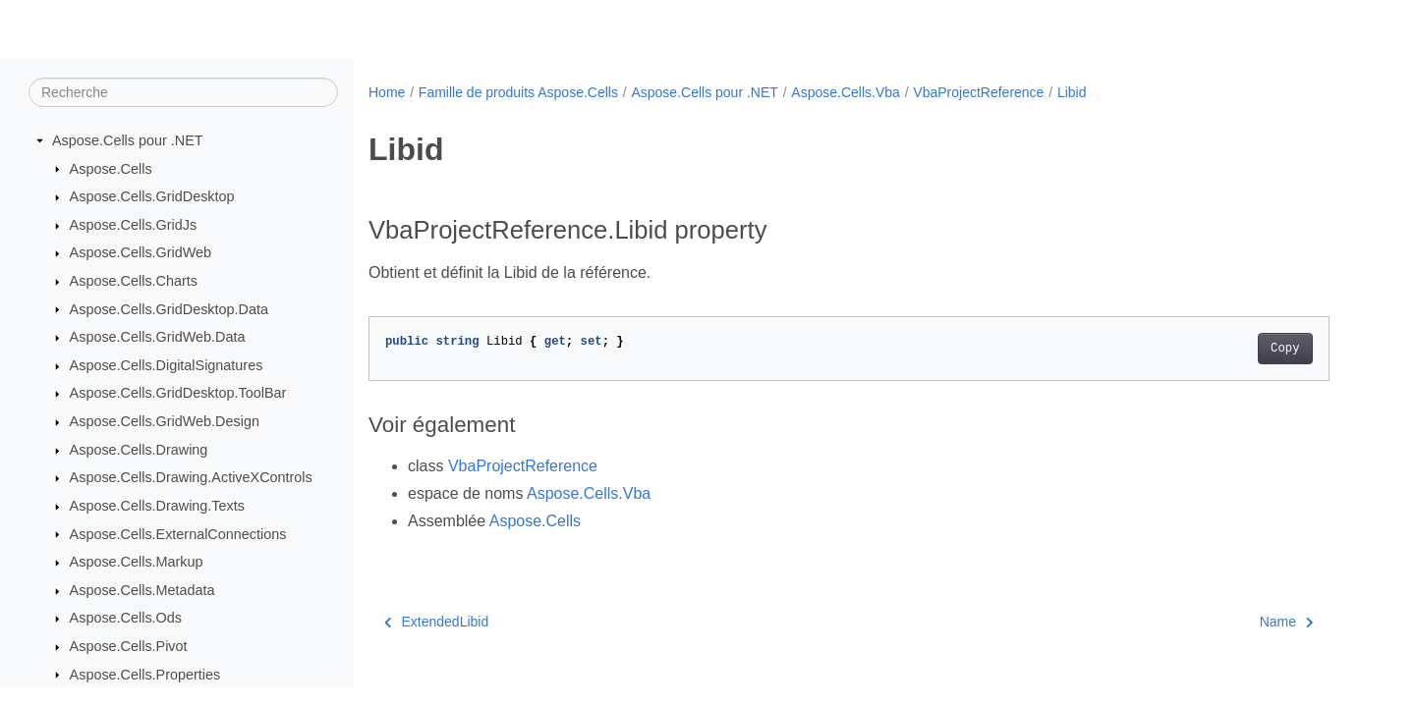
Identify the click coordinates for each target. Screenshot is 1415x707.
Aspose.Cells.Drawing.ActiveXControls (191, 477)
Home (386, 92)
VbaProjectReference (978, 92)
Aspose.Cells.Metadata (142, 590)
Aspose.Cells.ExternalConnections (178, 534)
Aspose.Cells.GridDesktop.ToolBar (178, 393)
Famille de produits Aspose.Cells (518, 92)
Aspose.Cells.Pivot (129, 646)
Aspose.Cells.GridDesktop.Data (169, 309)
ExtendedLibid (436, 621)
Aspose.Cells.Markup (136, 562)
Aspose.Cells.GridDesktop (152, 196)
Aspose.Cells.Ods (126, 617)
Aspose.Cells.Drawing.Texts (157, 506)
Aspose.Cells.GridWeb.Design (164, 421)
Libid (1072, 92)
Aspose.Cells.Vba (845, 92)
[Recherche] (183, 92)
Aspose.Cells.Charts (134, 281)
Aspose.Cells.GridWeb (141, 252)
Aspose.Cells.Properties (145, 674)
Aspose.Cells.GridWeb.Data (158, 337)
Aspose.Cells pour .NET (127, 140)
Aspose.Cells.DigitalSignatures (166, 365)
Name (1287, 621)
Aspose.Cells (111, 169)
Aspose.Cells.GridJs (134, 225)
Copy (1285, 348)
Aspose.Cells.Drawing (139, 450)
